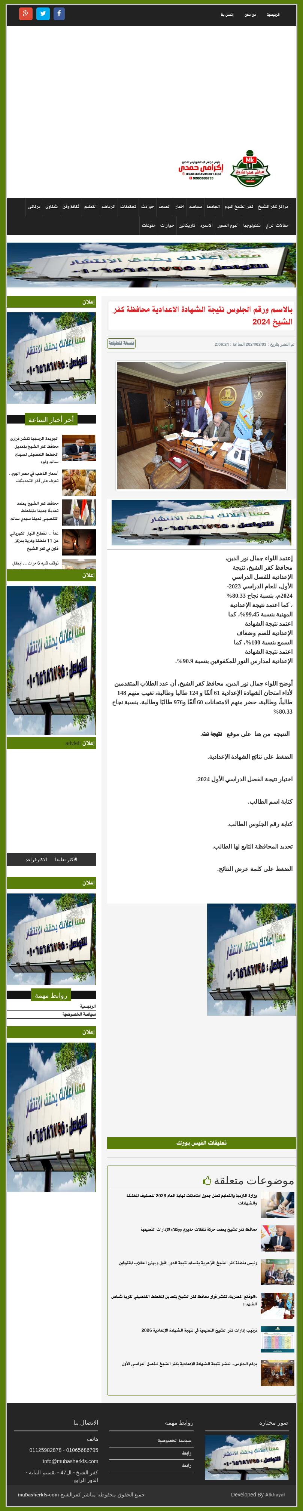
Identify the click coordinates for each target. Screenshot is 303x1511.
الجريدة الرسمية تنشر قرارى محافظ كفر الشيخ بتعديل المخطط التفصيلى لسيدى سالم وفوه (34, 450)
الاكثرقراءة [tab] (36, 859)
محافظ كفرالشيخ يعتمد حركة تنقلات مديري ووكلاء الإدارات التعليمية (199, 1229)
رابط (186, 1453)
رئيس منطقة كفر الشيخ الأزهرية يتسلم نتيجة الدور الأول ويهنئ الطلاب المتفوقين (188, 1263)
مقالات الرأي (277, 225)
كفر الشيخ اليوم (239, 206)
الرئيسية (273, 15)
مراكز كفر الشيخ (273, 206)
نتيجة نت (213, 734)
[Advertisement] (151, 87)
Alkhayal (275, 1494)
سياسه (195, 206)
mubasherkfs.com (38, 1494)
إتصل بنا (227, 15)
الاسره (206, 225)
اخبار (179, 206)
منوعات (148, 225)
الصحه (164, 206)
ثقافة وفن (71, 206)
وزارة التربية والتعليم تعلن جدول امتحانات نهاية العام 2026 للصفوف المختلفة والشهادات (192, 1200)
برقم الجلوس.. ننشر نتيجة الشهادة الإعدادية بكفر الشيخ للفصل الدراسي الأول (189, 1364)
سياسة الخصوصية (79, 1015)
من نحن (250, 15)
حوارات (167, 225)
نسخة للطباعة (121, 343)
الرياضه (108, 206)
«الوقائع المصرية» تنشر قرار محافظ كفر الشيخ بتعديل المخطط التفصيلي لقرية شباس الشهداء (184, 1301)
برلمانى (34, 206)
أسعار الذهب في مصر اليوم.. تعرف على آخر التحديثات (33, 477)
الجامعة (213, 206)
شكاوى (51, 206)
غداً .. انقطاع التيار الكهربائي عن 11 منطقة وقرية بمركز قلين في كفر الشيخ (34, 541)
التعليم (90, 206)
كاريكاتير (187, 225)
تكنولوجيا (252, 225)
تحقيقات (128, 206)
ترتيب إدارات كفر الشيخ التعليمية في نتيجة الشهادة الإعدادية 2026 (199, 1330)
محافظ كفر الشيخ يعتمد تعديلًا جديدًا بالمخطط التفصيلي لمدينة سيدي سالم (34, 511)
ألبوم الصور (228, 225)
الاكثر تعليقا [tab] (66, 859)
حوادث (147, 206)
